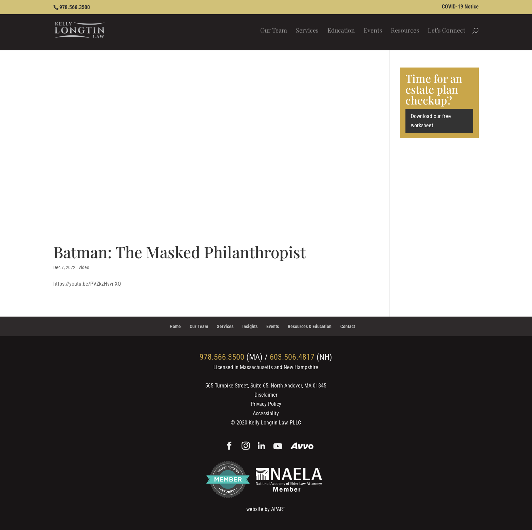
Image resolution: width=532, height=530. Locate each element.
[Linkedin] (261, 446)
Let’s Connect (446, 31)
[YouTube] (277, 446)
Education (341, 31)
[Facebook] (229, 446)
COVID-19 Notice (460, 7)
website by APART (265, 509)
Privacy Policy (266, 404)
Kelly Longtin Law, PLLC (275, 422)
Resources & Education (309, 326)
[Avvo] (302, 446)
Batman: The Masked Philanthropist (179, 251)
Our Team (273, 31)
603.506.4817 (292, 357)
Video (83, 267)
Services (307, 31)
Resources (405, 31)
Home (175, 326)
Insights (250, 326)
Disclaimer (266, 395)
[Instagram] (246, 446)
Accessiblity (266, 413)
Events (373, 31)
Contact (347, 326)
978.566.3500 (74, 7)
